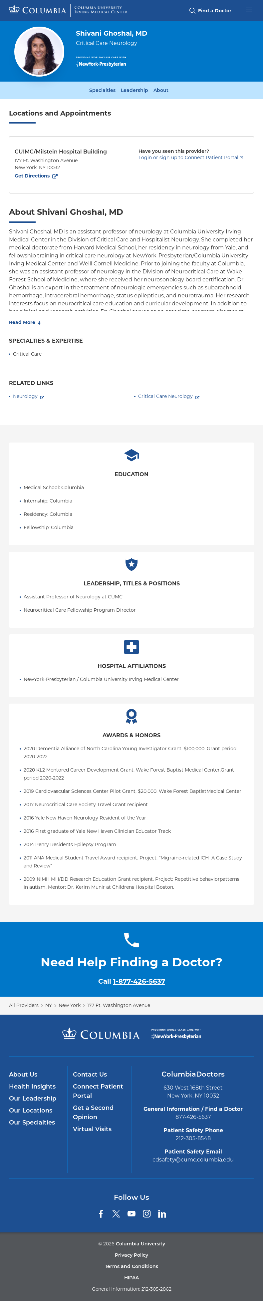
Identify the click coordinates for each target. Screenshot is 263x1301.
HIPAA (131, 1278)
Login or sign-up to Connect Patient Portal (188, 158)
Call (131, 981)
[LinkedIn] (162, 1213)
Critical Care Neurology (165, 396)
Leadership (134, 90)
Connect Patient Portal (98, 1091)
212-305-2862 (156, 1289)
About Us (23, 1074)
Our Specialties (32, 1122)
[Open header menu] (249, 9)
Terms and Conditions (131, 1266)
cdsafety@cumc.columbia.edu (193, 1159)
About (160, 90)
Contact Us (90, 1074)
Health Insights (32, 1086)
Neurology (25, 396)
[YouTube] (131, 1213)
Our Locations (30, 1110)
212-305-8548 (193, 1138)
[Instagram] (146, 1213)
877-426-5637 (193, 1117)
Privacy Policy (131, 1255)
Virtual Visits (92, 1129)
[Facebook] (101, 1213)
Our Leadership (32, 1098)
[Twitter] (116, 1213)
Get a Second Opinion (93, 1112)
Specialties (102, 90)
